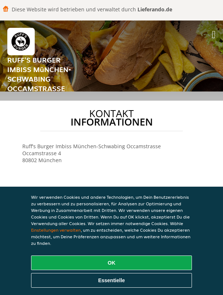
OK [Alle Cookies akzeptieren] (112, 263)
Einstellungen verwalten (56, 230)
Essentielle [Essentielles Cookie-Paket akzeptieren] (111, 280)
